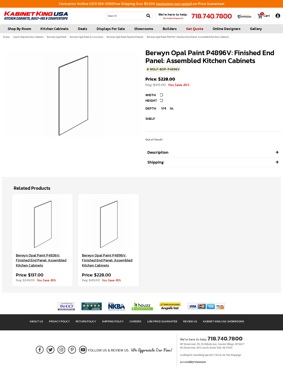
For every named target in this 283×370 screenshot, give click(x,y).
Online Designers (227, 28)
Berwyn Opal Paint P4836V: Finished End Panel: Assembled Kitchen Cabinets (41, 260)
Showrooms (143, 28)
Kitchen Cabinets (54, 28)
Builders (170, 28)
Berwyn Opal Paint (56, 37)
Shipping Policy (113, 321)
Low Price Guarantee (162, 321)
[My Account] (278, 15)
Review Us (190, 321)
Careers (135, 321)
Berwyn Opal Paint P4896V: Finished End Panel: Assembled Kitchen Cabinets (107, 260)
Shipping (155, 162)
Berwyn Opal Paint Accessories (86, 37)
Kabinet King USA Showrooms (223, 321)
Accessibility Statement (193, 362)
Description (157, 152)
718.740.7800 (211, 16)
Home (6, 37)
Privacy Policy (59, 321)
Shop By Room (19, 28)
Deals (82, 28)
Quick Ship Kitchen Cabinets (28, 37)
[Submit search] (148, 16)
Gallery (256, 28)
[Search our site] (125, 16)
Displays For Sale (111, 28)
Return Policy (86, 321)
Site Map (230, 355)
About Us (36, 321)
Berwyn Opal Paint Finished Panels (125, 37)
